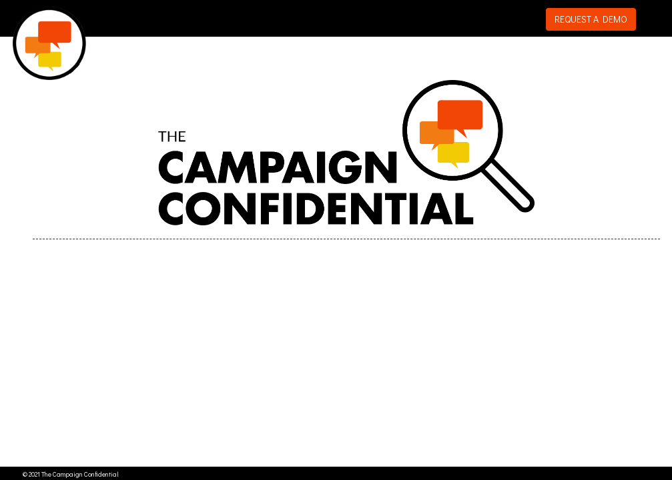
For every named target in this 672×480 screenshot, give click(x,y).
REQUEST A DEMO (591, 19)
